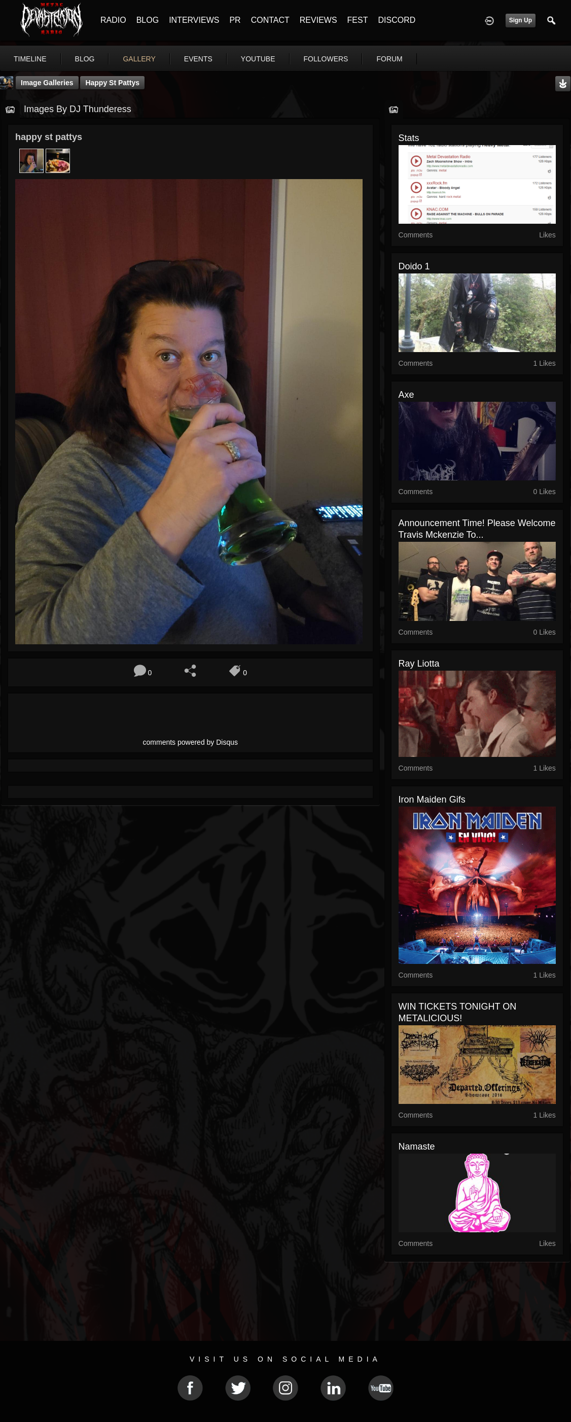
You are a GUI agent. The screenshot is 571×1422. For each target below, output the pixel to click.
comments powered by (190, 742)
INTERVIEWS (194, 20)
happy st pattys (112, 83)
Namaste (417, 1146)
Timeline (30, 59)
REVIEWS (318, 20)
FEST (357, 20)
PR (234, 20)
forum (389, 59)
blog (85, 59)
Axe (406, 395)
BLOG (147, 20)
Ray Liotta (419, 663)
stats (409, 138)
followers (326, 59)
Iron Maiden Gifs (432, 799)
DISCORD (396, 20)
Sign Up (520, 20)
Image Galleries (47, 83)
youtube (258, 59)
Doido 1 (414, 266)
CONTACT (270, 20)
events (198, 59)
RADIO (113, 20)
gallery (139, 59)
